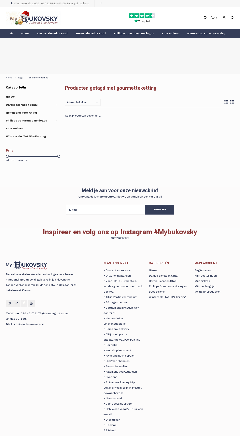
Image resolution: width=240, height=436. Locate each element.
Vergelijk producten (207, 266)
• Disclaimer (112, 394)
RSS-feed (110, 405)
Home (9, 52)
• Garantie (111, 320)
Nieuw (25, 33)
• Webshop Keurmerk (117, 325)
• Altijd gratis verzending (120, 272)
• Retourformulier (116, 341)
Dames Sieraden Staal (52, 33)
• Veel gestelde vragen (118, 378)
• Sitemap (110, 400)
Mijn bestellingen (205, 250)
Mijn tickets (202, 256)
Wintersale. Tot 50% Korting (206, 33)
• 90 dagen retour (116, 277)
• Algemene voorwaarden (120, 346)
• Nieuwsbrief (113, 373)
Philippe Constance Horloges (134, 33)
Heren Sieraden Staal (91, 33)
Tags (20, 52)
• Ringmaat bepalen (117, 336)
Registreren (202, 245)
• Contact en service (117, 245)
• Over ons (110, 352)
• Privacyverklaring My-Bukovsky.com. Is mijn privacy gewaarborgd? (123, 363)
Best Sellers (170, 33)
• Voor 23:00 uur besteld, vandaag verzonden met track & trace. (123, 261)
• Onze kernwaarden (117, 250)
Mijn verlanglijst (205, 261)
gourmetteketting (39, 52)
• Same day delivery (116, 304)
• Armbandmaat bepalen (119, 330)
